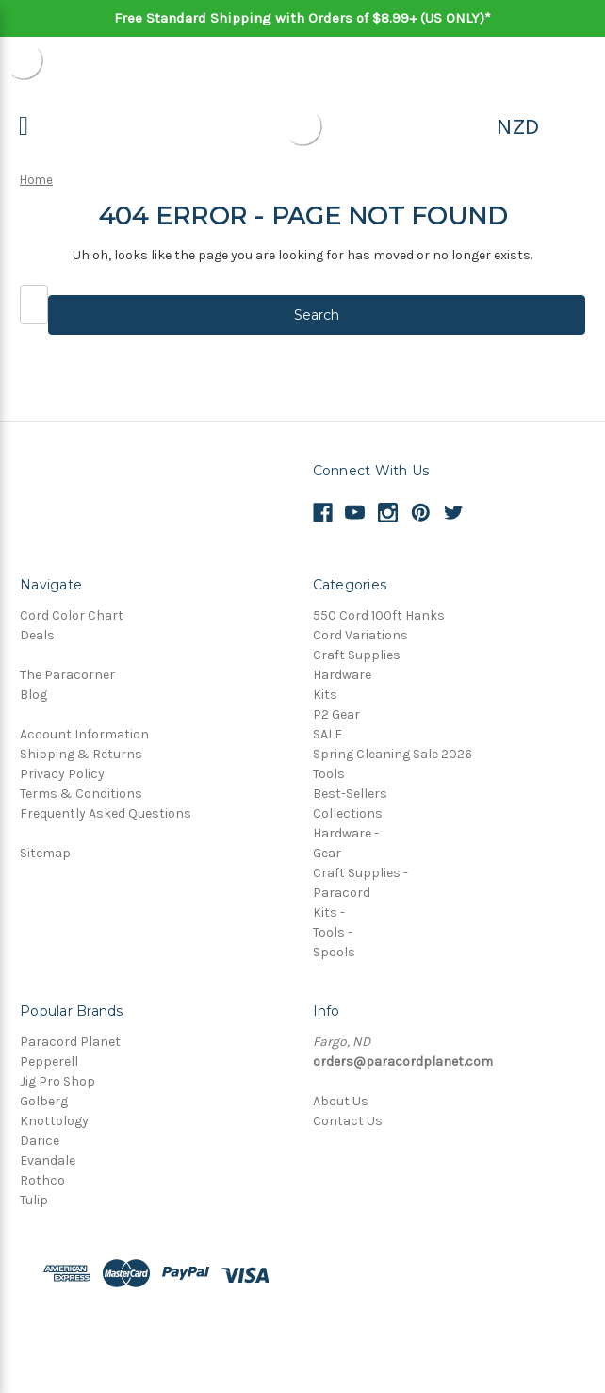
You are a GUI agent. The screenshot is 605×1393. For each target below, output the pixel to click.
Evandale (47, 1161)
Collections (348, 813)
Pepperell (49, 1061)
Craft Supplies (357, 655)
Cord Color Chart (71, 615)
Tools (329, 774)
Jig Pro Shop (57, 1081)
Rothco (42, 1180)
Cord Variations (360, 635)
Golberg (44, 1101)
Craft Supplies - (360, 873)
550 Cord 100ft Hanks (379, 615)
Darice (39, 1141)
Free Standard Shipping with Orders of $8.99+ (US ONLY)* (302, 17)
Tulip (34, 1200)
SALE (327, 734)
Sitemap (45, 853)
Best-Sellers (350, 794)
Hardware (342, 675)
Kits (325, 695)
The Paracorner (67, 675)
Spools (334, 952)
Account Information (84, 734)
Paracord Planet (70, 1042)
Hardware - (346, 833)
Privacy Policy (62, 774)
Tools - (332, 932)
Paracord (341, 893)
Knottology (54, 1121)
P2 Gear (336, 714)
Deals (37, 635)
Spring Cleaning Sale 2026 (392, 754)
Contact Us (348, 1121)
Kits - (329, 912)
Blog (33, 695)
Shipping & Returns (81, 754)
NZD (518, 126)
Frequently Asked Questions (105, 813)
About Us (340, 1101)
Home (36, 180)
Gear (327, 853)
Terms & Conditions (81, 794)
